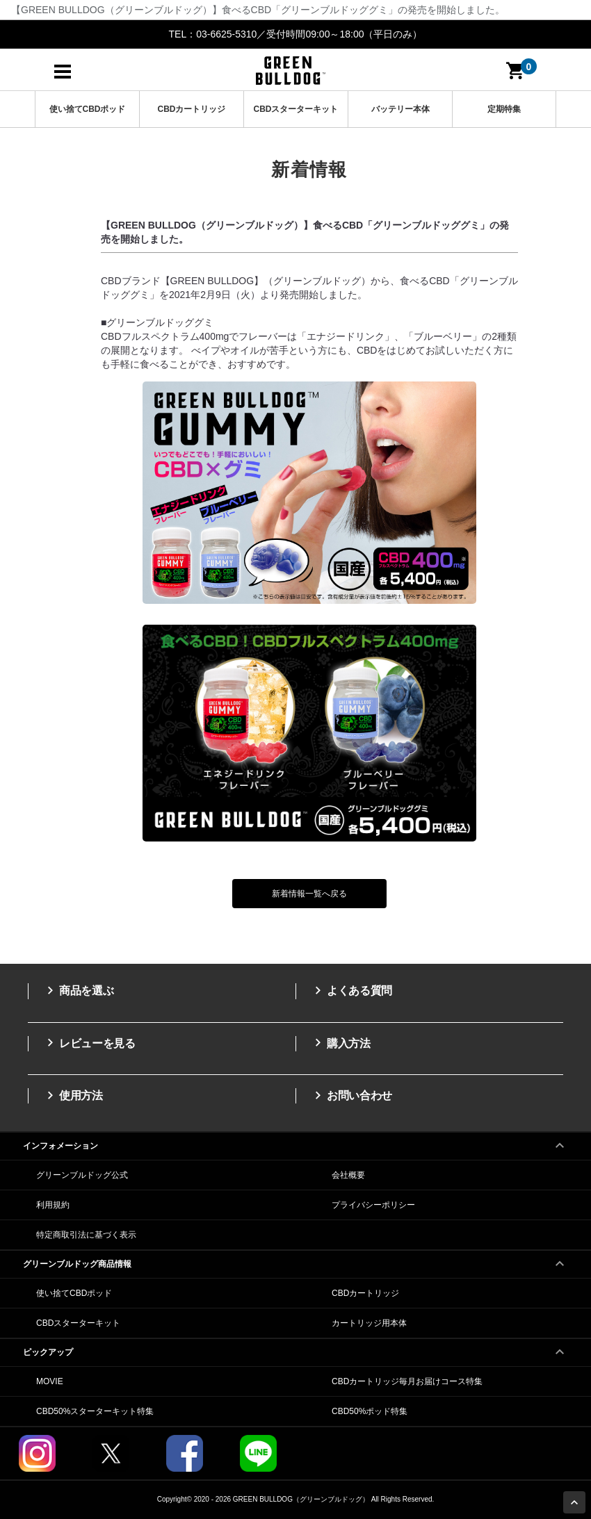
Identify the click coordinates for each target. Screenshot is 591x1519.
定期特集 (504, 109)
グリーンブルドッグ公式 (82, 1175)
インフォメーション (295, 1142)
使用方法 (72, 1095)
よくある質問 (351, 990)
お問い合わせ (351, 1095)
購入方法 (340, 1043)
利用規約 (53, 1205)
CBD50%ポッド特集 (369, 1411)
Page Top (576, 1503)
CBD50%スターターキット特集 (95, 1411)
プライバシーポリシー (373, 1205)
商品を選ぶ (77, 990)
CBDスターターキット (296, 109)
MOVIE (49, 1381)
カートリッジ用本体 (369, 1323)
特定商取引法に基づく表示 (86, 1235)
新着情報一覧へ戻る (309, 893)
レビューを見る (89, 1043)
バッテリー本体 (400, 109)
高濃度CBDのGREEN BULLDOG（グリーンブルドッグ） (290, 70)
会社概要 (348, 1175)
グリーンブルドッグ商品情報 (295, 1260)
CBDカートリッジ (192, 109)
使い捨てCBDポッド (87, 109)
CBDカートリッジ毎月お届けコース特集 (407, 1381)
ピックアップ (295, 1348)
